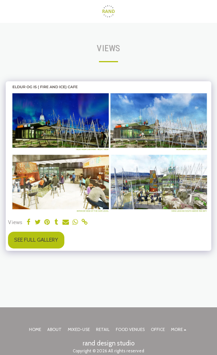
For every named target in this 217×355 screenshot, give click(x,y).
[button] (8, 11)
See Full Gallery (36, 239)
